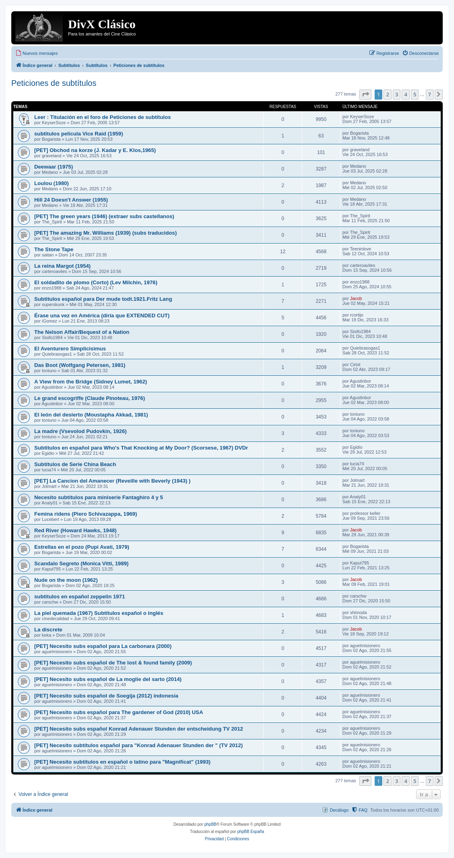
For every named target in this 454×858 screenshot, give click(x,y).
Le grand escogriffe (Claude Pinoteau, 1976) (89, 398)
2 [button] (387, 94)
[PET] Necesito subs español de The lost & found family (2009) (113, 663)
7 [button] (429, 94)
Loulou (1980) (51, 183)
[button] (365, 94)
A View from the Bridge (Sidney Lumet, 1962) (90, 382)
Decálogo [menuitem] (339, 810)
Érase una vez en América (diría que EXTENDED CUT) (102, 315)
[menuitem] (36, 53)
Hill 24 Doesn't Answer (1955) (71, 200)
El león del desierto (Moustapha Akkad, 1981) (91, 415)
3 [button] (396, 94)
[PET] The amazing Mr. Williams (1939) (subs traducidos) (105, 233)
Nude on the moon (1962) (66, 580)
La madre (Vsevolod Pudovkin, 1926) (80, 431)
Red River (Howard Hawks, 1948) (75, 530)
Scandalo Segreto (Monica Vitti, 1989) (81, 563)
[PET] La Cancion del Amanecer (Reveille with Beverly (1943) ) (112, 481)
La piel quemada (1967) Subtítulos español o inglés (98, 613)
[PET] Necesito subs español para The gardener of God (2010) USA (118, 712)
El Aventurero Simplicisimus (70, 349)
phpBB (210, 824)
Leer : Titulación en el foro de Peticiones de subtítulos (102, 117)
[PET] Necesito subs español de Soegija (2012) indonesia (106, 696)
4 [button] (405, 94)
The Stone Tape (53, 249)
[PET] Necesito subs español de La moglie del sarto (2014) (108, 679)
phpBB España (250, 831)
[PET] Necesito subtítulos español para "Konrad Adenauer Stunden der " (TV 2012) (138, 745)
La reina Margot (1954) (62, 266)
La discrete (48, 630)
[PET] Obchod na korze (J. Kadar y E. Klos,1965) (95, 150)
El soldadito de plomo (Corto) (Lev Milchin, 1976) (96, 282)
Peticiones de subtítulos (53, 83)
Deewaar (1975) (53, 167)
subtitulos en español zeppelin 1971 (79, 597)
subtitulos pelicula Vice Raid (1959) (78, 134)
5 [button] (414, 94)
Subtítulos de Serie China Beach (75, 464)
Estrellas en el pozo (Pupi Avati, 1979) (81, 547)
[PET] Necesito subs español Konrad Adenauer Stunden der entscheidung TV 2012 (138, 729)
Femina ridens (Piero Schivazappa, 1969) (85, 514)
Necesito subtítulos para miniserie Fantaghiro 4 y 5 (98, 497)
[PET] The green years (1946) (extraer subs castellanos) (104, 216)
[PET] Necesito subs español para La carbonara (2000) (103, 646)
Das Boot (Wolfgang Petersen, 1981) (79, 365)
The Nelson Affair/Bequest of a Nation (81, 332)
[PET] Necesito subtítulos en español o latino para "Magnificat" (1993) (122, 762)
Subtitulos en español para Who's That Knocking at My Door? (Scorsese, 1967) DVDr (141, 448)
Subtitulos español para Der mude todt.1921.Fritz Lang (103, 299)
